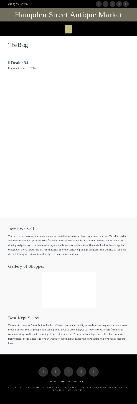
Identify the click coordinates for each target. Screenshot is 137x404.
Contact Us (80, 381)
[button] (68, 29)
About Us (64, 381)
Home (53, 381)
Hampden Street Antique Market (68, 15)
